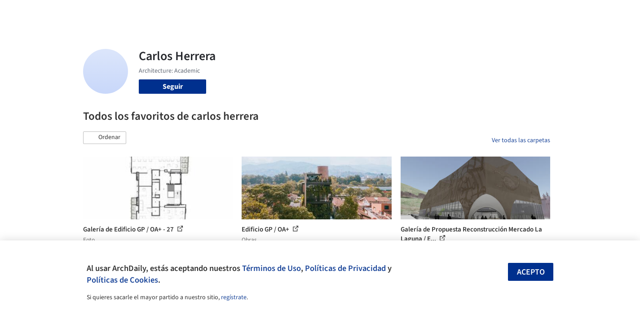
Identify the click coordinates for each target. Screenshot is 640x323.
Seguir (173, 87)
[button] (104, 137)
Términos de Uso (271, 268)
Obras (283, 12)
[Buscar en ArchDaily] (176, 12)
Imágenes (314, 12)
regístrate (234, 297)
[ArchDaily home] (50, 13)
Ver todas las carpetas (521, 140)
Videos (437, 12)
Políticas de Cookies (122, 280)
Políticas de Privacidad (345, 268)
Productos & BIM (361, 12)
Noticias (406, 12)
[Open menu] (590, 12)
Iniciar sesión (486, 12)
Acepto (531, 272)
